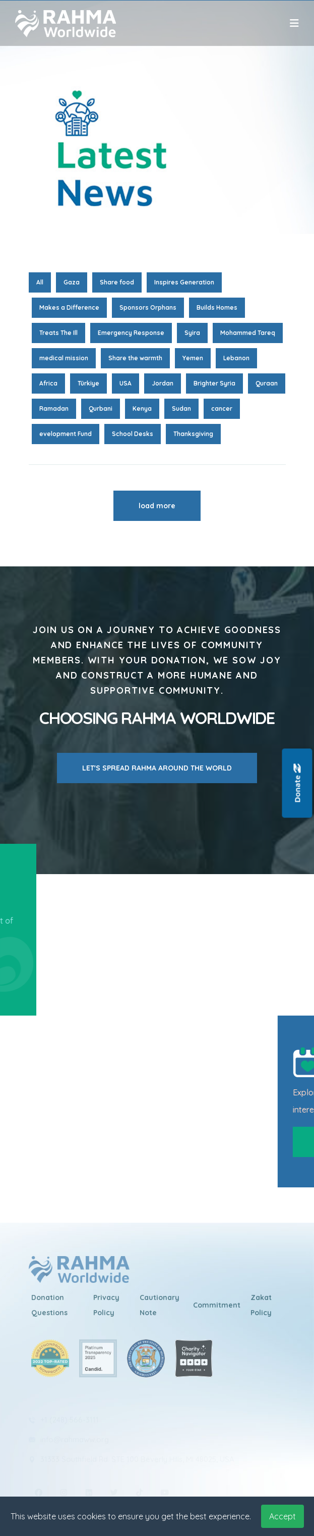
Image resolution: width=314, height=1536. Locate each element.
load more (157, 505)
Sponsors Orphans (147, 307)
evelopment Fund (65, 434)
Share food (117, 282)
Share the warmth (135, 358)
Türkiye (88, 383)
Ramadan (54, 408)
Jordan (162, 383)
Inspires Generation (184, 282)
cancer (221, 408)
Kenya (142, 408)
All (39, 282)
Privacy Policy (106, 1310)
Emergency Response (131, 333)
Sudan (181, 408)
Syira (192, 333)
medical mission (63, 358)
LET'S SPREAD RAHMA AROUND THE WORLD (157, 768)
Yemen (192, 358)
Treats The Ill (58, 333)
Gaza (72, 282)
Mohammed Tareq (247, 333)
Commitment (216, 1310)
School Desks (132, 434)
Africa (48, 383)
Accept (282, 1516)
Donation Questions (49, 1310)
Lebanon (236, 358)
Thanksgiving (193, 434)
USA (125, 383)
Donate (297, 783)
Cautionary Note (159, 1310)
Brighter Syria (214, 383)
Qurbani (100, 408)
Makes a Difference (69, 307)
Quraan (267, 383)
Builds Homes (217, 307)
